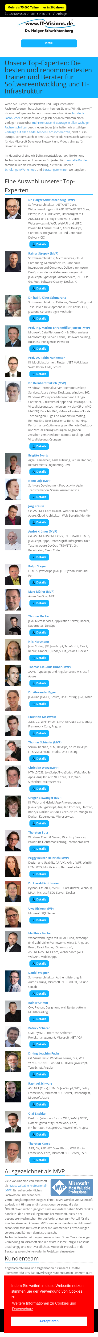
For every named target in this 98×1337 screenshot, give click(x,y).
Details (39, 244)
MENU (49, 43)
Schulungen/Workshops (20, 170)
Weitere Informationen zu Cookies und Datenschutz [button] (44, 1306)
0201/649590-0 (19, 14)
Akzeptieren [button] (49, 1321)
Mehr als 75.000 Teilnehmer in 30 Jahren (36, 7)
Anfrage (62, 14)
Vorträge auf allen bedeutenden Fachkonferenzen (37, 132)
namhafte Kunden (77, 160)
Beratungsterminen (55, 170)
